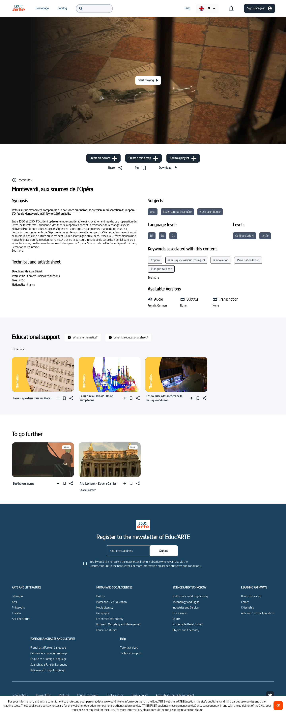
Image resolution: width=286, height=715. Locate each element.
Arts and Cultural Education (257, 613)
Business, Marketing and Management (118, 624)
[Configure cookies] (88, 695)
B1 (162, 236)
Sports (176, 619)
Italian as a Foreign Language (47, 670)
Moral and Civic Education (111, 602)
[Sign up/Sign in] (259, 8)
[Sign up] (164, 550)
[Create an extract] (103, 158)
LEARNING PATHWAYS (254, 587)
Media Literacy (104, 607)
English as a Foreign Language (48, 659)
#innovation (220, 260)
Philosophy (18, 607)
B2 (151, 236)
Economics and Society (109, 619)
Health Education (251, 596)
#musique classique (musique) (186, 260)
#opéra (155, 260)
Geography (103, 613)
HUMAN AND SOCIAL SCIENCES (114, 587)
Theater (16, 613)
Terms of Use (43, 695)
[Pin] (141, 168)
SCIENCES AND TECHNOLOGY (189, 587)
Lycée (265, 236)
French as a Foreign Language (48, 647)
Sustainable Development (188, 624)
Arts (152, 212)
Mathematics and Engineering (190, 596)
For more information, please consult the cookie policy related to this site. (159, 710)
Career (245, 602)
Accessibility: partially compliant (175, 695)
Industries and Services (186, 607)
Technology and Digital (186, 602)
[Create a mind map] (143, 158)
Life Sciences (180, 613)
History (100, 596)
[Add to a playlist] (183, 158)
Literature (18, 596)
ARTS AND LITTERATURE (26, 587)
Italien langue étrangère (177, 212)
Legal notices (20, 695)
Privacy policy (139, 695)
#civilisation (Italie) (248, 260)
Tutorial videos (129, 647)
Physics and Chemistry (186, 630)
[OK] (278, 705)
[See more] (17, 250)
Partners (64, 695)
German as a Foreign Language (48, 653)
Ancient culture (21, 619)
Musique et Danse (210, 212)
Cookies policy (115, 695)
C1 (173, 236)
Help (123, 639)
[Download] (168, 168)
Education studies (106, 630)
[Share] (116, 168)
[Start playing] (148, 80)
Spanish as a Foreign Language (48, 664)
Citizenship (247, 607)
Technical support (130, 653)
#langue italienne (161, 269)
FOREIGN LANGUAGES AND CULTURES (52, 639)
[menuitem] (19, 8)
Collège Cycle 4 (244, 236)
